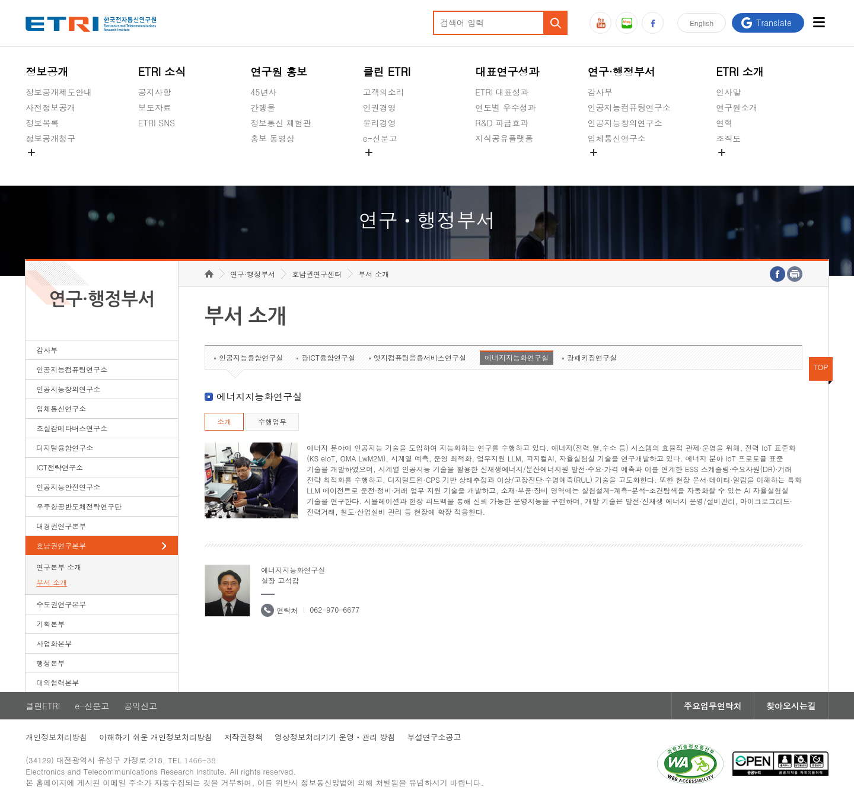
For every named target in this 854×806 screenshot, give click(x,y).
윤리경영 (379, 123)
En (701, 23)
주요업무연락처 (713, 706)
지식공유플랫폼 (504, 138)
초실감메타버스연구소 (629, 166)
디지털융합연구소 (64, 447)
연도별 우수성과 (505, 107)
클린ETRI (43, 706)
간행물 (262, 107)
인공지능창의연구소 (625, 123)
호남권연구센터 (317, 274)
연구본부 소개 (58, 567)
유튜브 (600, 23)
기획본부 (50, 624)
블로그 (627, 23)
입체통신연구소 (617, 138)
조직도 (728, 138)
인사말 (728, 92)
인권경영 (379, 107)
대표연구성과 (507, 71)
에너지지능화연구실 (517, 357)
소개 (224, 421)
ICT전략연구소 (59, 467)
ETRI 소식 (162, 71)
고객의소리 (383, 92)
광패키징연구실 (592, 357)
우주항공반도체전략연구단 (79, 506)
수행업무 (272, 421)
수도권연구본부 (61, 604)
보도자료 (154, 107)
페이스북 (653, 23)
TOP (820, 366)
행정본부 (50, 663)
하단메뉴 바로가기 (0, 0)
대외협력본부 (57, 682)
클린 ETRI (387, 71)
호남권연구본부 (61, 545)
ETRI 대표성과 (502, 92)
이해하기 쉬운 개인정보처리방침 (155, 737)
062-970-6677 (334, 609)
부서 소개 (51, 582)
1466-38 (199, 760)
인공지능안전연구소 (68, 487)
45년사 (263, 92)
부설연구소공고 (434, 737)
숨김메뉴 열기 (31, 152)
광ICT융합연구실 (328, 357)
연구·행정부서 (621, 71)
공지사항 (154, 92)
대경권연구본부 (61, 526)
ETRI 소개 (740, 71)
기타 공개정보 (742, 166)
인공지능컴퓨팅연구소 (629, 107)
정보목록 (42, 123)
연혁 (724, 123)
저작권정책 (243, 737)
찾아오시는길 (791, 706)
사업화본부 (54, 643)
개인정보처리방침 (56, 737)
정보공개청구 (50, 138)
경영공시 (42, 166)
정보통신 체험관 (280, 123)
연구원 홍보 (278, 71)
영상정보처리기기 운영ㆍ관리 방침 (335, 737)
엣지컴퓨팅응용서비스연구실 (420, 357)
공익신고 (379, 166)
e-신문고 (380, 138)
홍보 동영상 (272, 138)
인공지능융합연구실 (251, 357)
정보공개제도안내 (59, 92)
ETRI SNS (156, 123)
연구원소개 (736, 107)
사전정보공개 (50, 107)
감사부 (600, 92)
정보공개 (47, 71)
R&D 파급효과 (501, 123)
